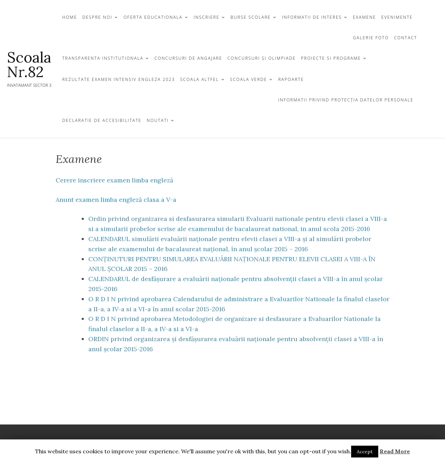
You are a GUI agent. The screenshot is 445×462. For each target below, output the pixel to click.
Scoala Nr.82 (29, 64)
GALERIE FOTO (371, 38)
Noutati (158, 120)
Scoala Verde (248, 79)
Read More (395, 451)
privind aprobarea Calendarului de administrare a (193, 299)
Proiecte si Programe (331, 58)
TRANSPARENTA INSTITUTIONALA (102, 58)
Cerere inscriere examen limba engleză (114, 180)
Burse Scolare (250, 17)
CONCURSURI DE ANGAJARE (188, 58)
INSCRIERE (206, 17)
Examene (364, 17)
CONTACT (405, 38)
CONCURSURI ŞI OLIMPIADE (261, 58)
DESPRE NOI (97, 17)
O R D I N (102, 299)
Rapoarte (291, 79)
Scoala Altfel (199, 79)
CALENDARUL (109, 239)
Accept (365, 451)
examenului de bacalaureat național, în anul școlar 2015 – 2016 (213, 249)
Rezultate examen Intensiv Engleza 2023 (118, 79)
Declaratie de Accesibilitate (101, 120)
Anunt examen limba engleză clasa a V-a (116, 200)
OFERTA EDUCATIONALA (153, 17)
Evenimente (397, 17)
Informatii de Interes (312, 17)
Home (69, 17)
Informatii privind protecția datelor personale (345, 100)
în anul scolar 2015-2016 (189, 309)
